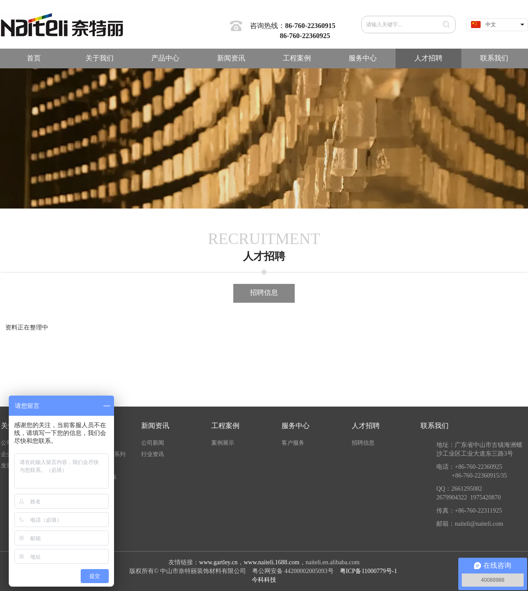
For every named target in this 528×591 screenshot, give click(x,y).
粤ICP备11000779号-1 (369, 571)
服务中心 (296, 425)
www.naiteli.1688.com (272, 562)
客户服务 (293, 442)
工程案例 (225, 425)
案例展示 (222, 442)
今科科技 (264, 580)
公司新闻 (152, 442)
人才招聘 (366, 425)
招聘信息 (363, 442)
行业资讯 (152, 454)
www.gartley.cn (218, 562)
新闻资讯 (155, 425)
